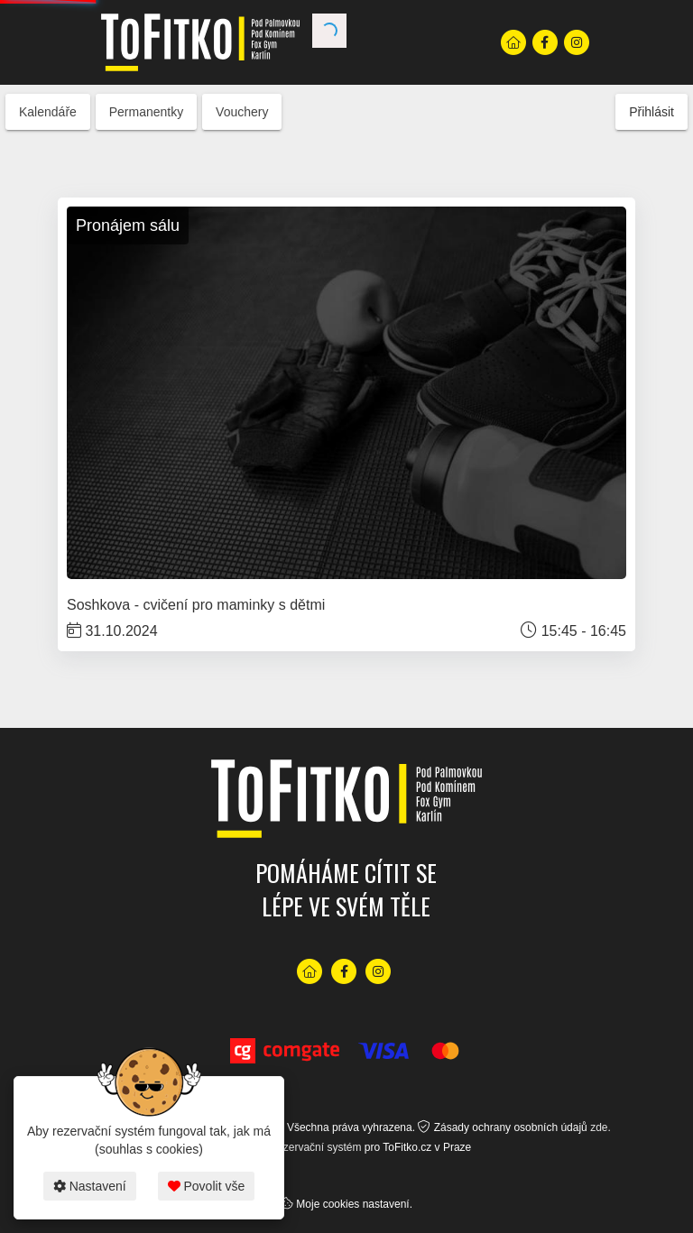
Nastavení (89, 1186)
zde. (600, 1127)
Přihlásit (651, 112)
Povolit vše (206, 1186)
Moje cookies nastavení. (354, 1204)
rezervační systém (317, 1147)
